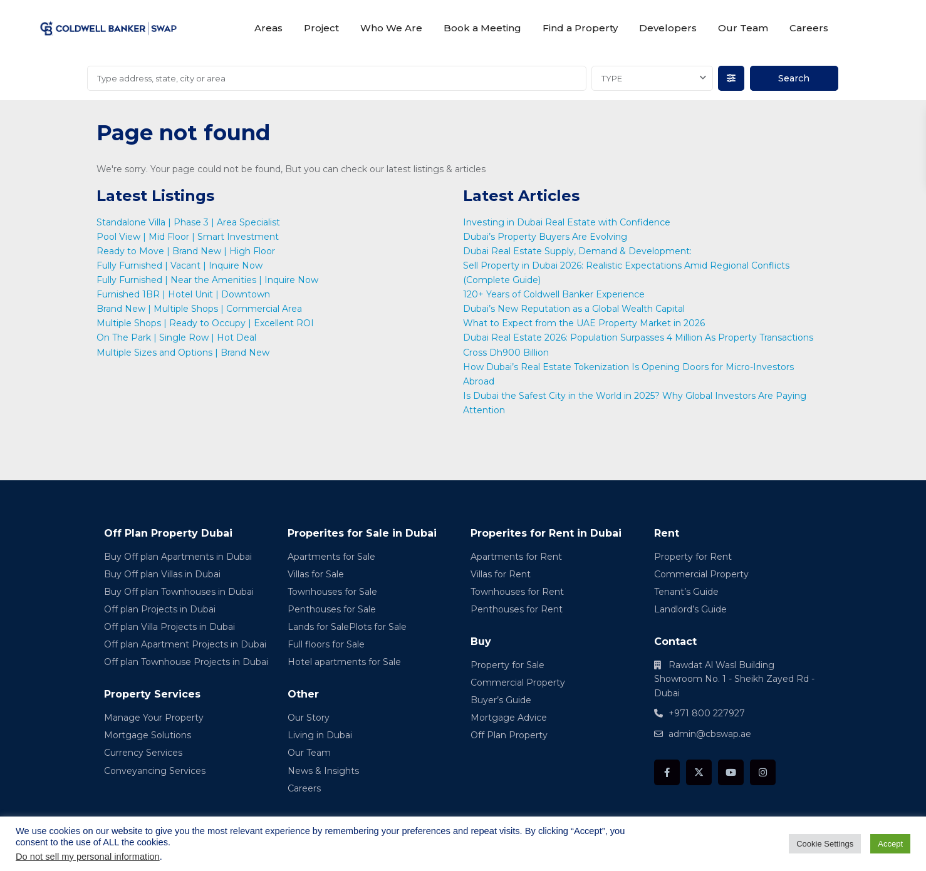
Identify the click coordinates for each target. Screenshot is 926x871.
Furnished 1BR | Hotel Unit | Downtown (183, 294)
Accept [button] (890, 843)
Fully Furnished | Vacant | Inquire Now (179, 265)
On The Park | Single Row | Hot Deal (176, 337)
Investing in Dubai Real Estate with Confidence (568, 222)
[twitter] (699, 772)
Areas (268, 28)
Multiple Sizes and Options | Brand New (182, 352)
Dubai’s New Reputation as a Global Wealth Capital (575, 308)
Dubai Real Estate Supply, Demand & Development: (578, 251)
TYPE (611, 78)
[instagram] (763, 772)
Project (321, 28)
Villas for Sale (316, 574)
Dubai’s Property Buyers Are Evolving (545, 236)
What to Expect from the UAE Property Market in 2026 (585, 323)
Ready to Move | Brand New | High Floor (185, 251)
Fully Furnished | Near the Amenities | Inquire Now (207, 280)
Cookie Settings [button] (824, 843)
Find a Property (580, 28)
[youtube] (731, 772)
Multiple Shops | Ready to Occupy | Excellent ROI (205, 323)
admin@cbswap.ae (709, 734)
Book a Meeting (482, 28)
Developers (668, 28)
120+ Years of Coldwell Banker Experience (554, 294)
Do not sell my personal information (88, 857)
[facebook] (667, 772)
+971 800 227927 (706, 713)
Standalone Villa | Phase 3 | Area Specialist (188, 222)
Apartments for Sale (331, 556)
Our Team (743, 28)
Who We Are (391, 28)
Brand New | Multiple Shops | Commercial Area (199, 308)
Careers (808, 28)
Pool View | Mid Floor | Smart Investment (187, 236)
